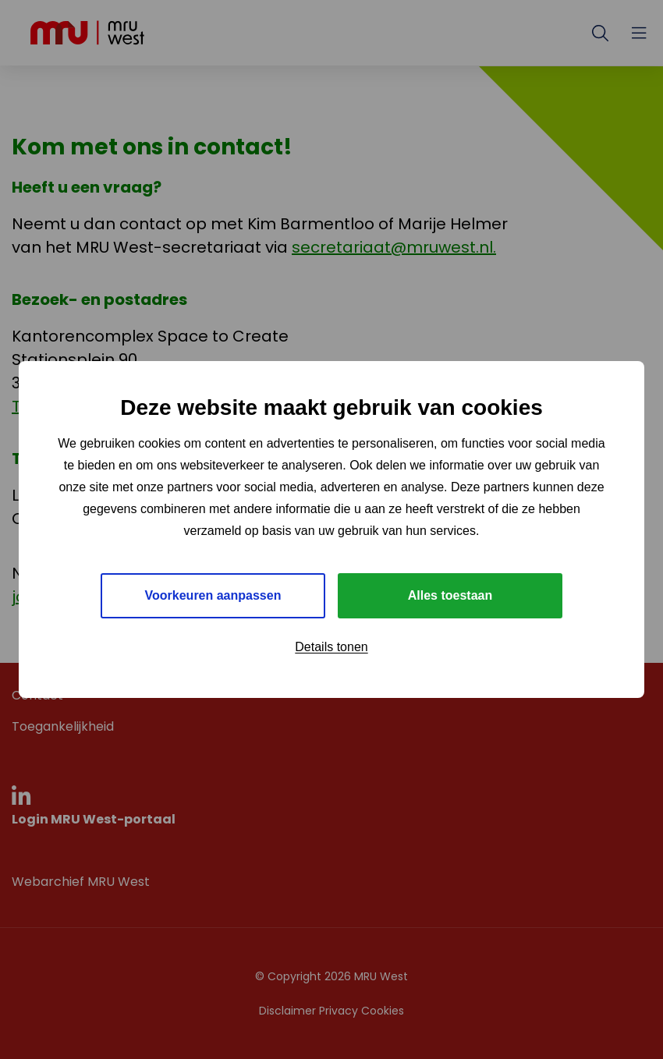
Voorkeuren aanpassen (213, 595)
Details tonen (331, 646)
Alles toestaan (450, 595)
